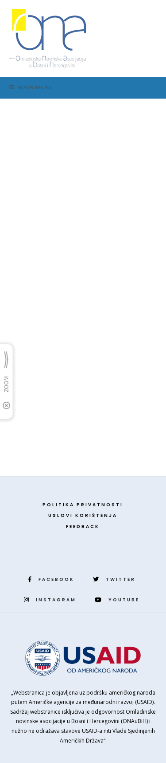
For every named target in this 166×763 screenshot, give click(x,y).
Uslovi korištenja (82, 515)
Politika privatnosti (82, 504)
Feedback (83, 526)
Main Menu (30, 87)
